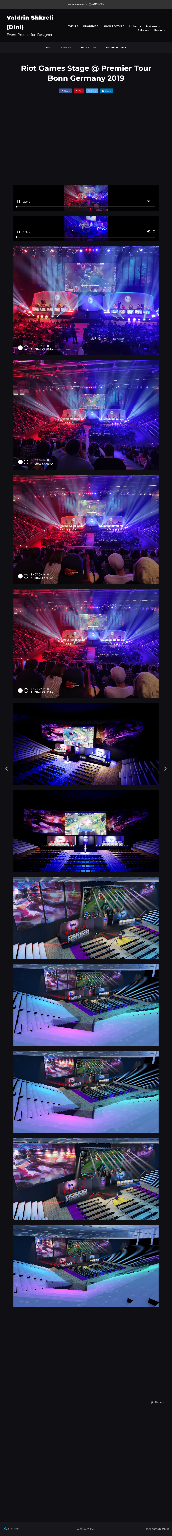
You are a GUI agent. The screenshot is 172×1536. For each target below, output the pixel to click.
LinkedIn (135, 26)
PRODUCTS (90, 26)
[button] (157, 1515)
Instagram (153, 26)
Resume (159, 30)
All (48, 47)
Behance (143, 30)
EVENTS (73, 26)
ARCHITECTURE (113, 26)
